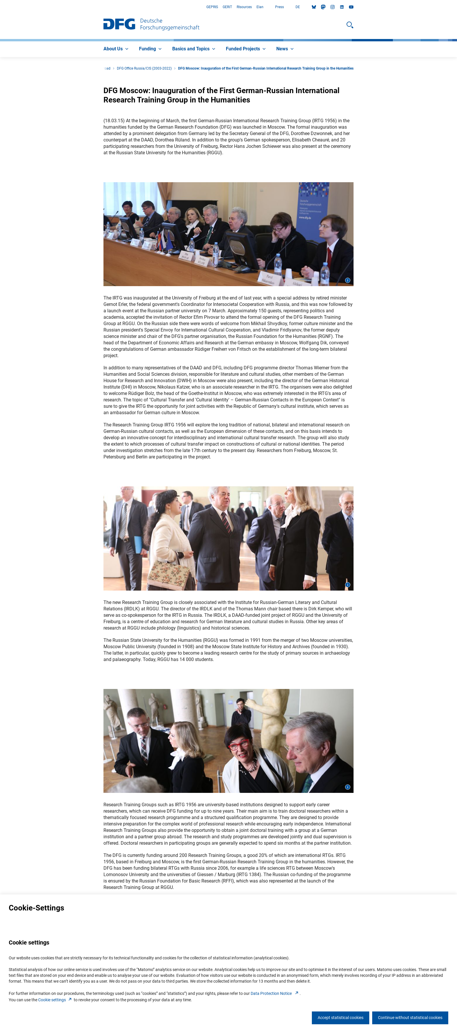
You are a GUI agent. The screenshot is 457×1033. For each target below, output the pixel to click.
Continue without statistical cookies (410, 1017)
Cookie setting (55, 999)
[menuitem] (116, 49)
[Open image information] (348, 280)
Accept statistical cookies (340, 1017)
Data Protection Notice (275, 993)
